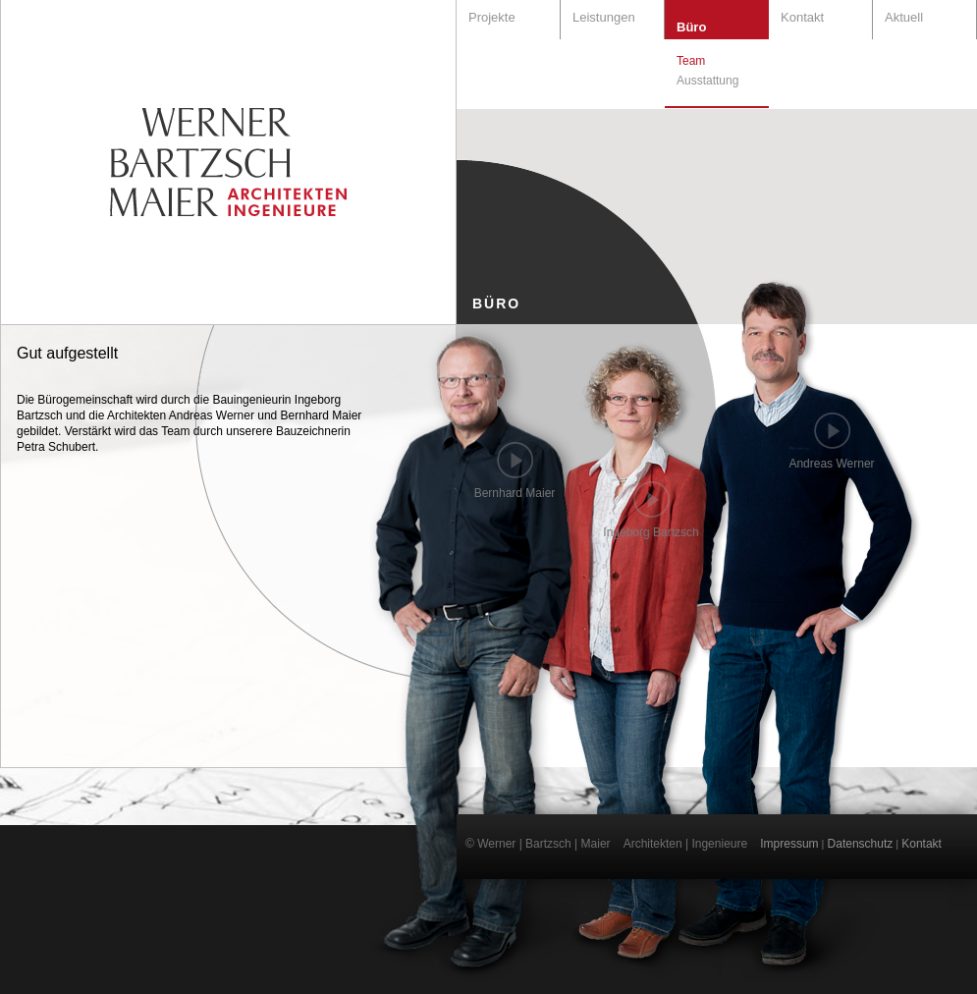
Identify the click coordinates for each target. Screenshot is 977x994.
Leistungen (603, 17)
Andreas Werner (831, 463)
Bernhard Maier (515, 493)
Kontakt (802, 17)
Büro (691, 27)
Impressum (789, 844)
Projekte (492, 17)
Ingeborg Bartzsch (650, 532)
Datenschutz (861, 844)
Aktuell (904, 17)
